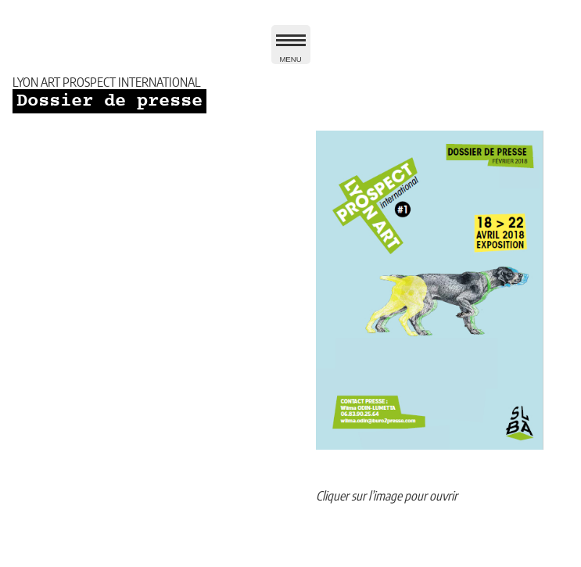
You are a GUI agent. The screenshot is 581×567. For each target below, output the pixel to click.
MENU (291, 51)
